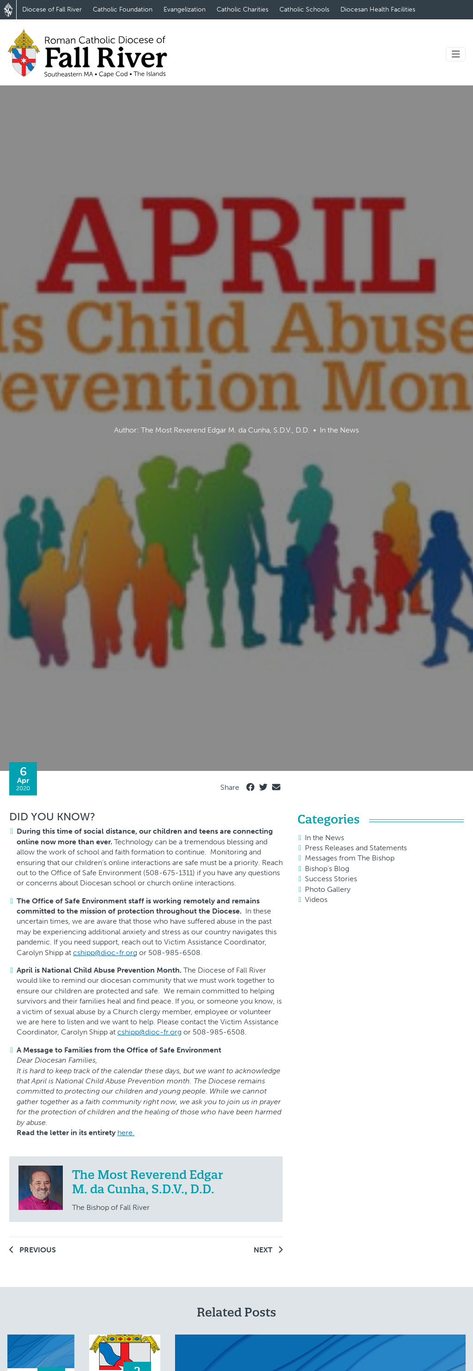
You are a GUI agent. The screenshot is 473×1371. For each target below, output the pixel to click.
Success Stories (331, 878)
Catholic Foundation (122, 9)
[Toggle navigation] (456, 54)
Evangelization (185, 9)
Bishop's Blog (327, 868)
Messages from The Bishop (349, 858)
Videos (316, 899)
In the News (324, 837)
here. (125, 1132)
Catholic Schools (304, 9)
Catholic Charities (242, 9)
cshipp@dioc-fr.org (105, 952)
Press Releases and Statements (356, 847)
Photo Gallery (328, 889)
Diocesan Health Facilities (377, 9)
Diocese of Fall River (52, 9)
